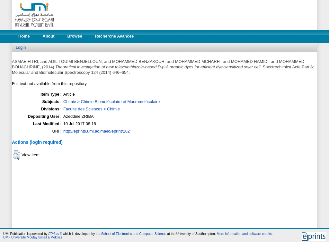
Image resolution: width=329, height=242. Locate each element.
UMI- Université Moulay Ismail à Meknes (32, 237)
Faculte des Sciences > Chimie (91, 109)
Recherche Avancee (114, 36)
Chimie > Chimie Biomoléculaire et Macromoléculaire (111, 101)
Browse (74, 36)
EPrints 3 (55, 234)
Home (24, 36)
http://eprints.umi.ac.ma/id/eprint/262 (96, 131)
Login (21, 47)
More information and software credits (244, 234)
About (49, 36)
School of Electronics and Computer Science (133, 234)
